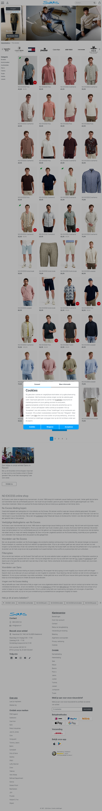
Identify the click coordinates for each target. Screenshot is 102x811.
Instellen (32, 427)
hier (35, 415)
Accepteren (69, 427)
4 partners (58, 400)
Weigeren (50, 427)
